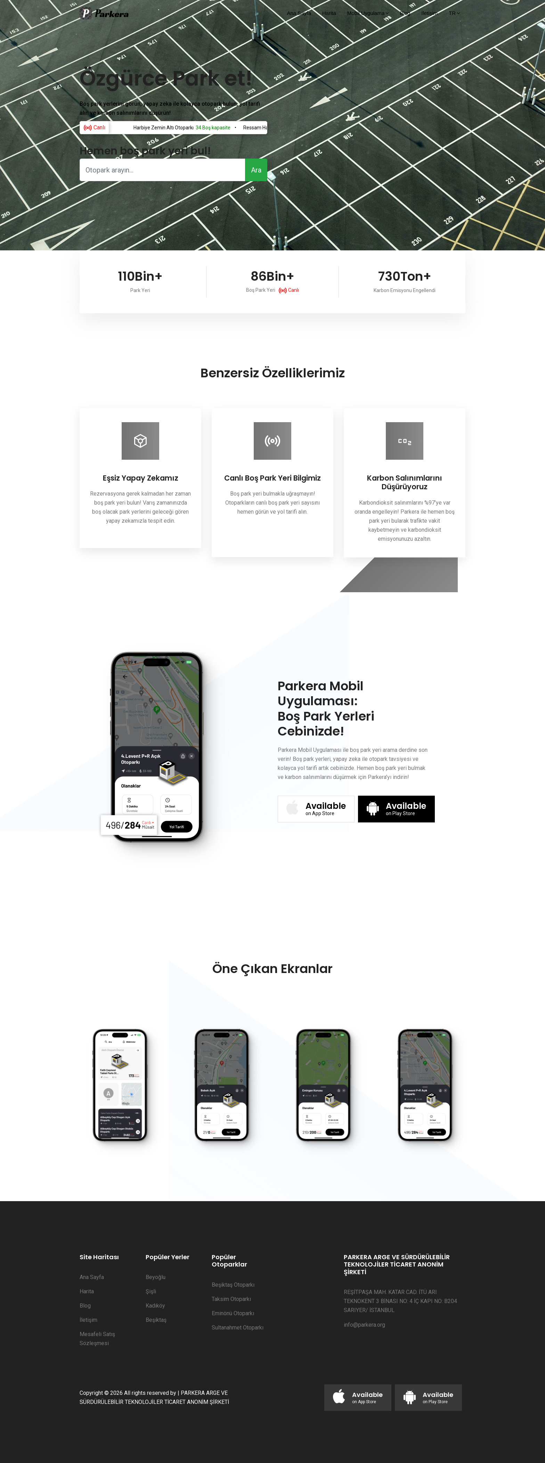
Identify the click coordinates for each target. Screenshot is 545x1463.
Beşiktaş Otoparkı (233, 1284)
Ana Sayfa (299, 13)
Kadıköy (155, 1305)
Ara (256, 170)
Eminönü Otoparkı (233, 1313)
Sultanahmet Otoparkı (237, 1327)
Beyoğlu (155, 1277)
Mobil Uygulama (366, 13)
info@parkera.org (364, 1324)
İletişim (429, 13)
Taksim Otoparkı (231, 1299)
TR (452, 13)
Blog (405, 13)
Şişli (151, 1291)
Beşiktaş (156, 1320)
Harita (329, 13)
